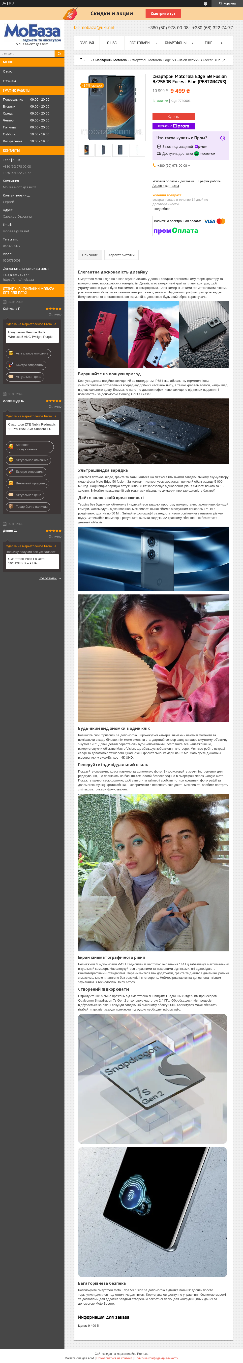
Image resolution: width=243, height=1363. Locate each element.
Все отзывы (48, 578)
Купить (173, 116)
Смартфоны (175, 43)
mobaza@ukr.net (16, 231)
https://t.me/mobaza (18, 279)
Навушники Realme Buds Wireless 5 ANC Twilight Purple (30, 334)
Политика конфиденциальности (156, 1358)
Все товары (139, 43)
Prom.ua (142, 1354)
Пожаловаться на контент (114, 1358)
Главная (87, 43)
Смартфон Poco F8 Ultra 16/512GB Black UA (26, 561)
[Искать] (59, 54)
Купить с (173, 126)
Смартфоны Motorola (110, 60)
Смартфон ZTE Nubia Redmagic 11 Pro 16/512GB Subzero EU (32, 427)
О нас (7, 71)
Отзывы (9, 81)
